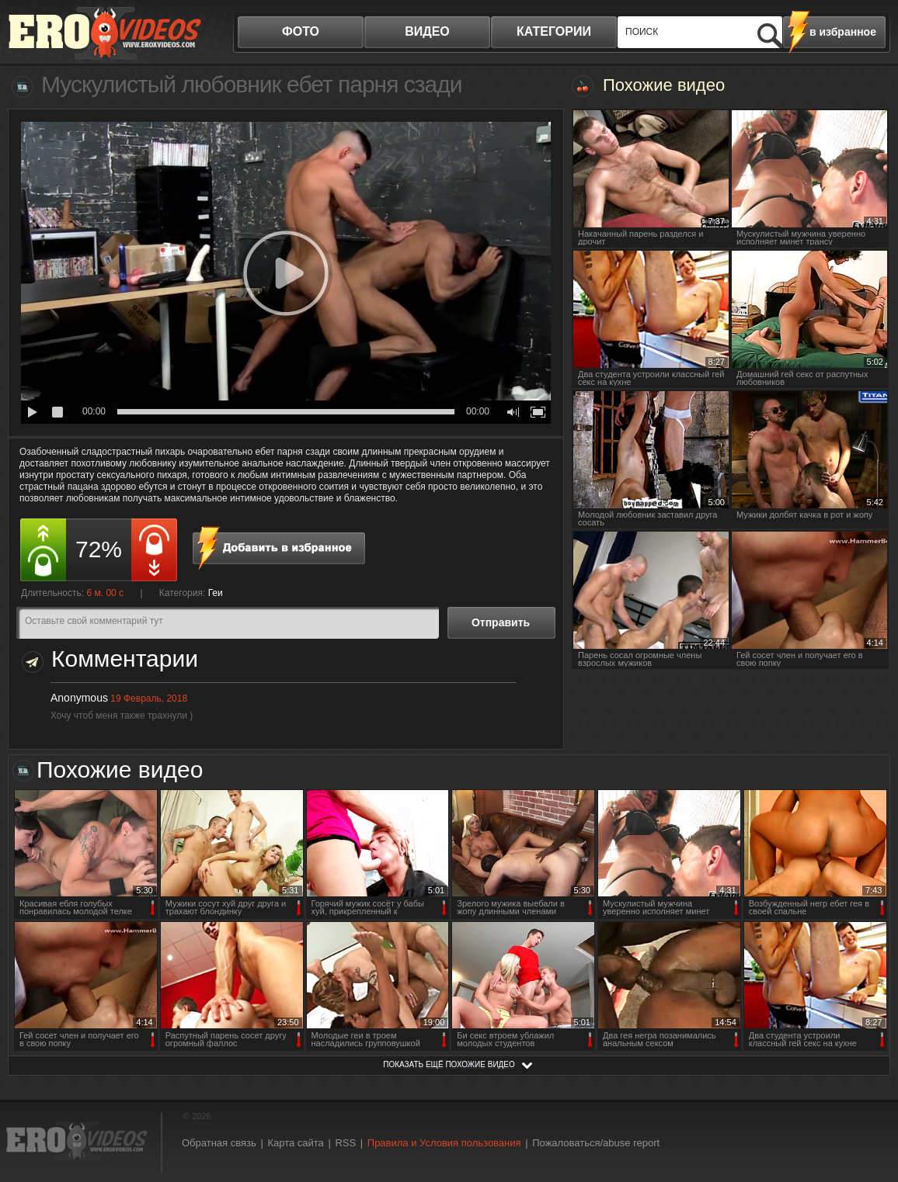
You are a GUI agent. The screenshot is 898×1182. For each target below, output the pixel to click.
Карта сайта (295, 1143)
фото (300, 31)
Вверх (868, 1108)
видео (427, 31)
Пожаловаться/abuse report (596, 1143)
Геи (215, 593)
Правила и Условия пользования (444, 1143)
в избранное (842, 32)
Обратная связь (219, 1143)
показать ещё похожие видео (449, 1064)
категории (554, 31)
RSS (345, 1143)
